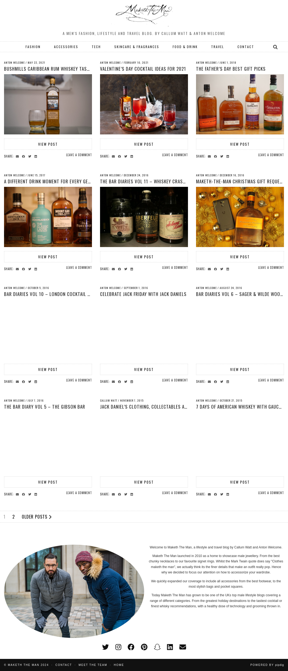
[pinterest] (144, 647)
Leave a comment (79, 155)
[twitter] (105, 647)
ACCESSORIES (66, 46)
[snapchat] (157, 647)
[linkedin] (170, 647)
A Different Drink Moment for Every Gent (48, 181)
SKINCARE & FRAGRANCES (136, 46)
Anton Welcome (14, 62)
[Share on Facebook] (24, 155)
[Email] (182, 647)
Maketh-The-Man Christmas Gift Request (240, 181)
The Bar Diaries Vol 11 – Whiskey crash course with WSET (163, 181)
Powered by (267, 664)
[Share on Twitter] (30, 155)
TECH (96, 46)
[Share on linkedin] (36, 155)
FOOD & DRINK (185, 46)
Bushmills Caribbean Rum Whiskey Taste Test (53, 68)
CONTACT (245, 46)
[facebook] (131, 647)
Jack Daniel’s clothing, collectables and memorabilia (159, 406)
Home (119, 664)
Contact (63, 664)
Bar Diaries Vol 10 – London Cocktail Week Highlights (63, 294)
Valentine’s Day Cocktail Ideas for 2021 (143, 68)
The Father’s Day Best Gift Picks (231, 68)
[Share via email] (18, 155)
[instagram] (118, 647)
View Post (48, 144)
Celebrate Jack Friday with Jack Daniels (143, 294)
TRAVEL (217, 46)
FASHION (33, 46)
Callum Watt (108, 400)
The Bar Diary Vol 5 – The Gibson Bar (44, 406)
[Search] (275, 47)
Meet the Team (93, 664)
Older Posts (37, 516)
